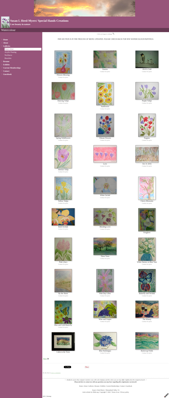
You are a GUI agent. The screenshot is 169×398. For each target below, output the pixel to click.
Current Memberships (12, 68)
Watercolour (9, 49)
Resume (6, 61)
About (5, 43)
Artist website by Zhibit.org (90, 392)
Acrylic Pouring (10, 52)
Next (45, 359)
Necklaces (8, 55)
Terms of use (115, 392)
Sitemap (49, 396)
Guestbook (7, 74)
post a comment (55, 373)
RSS (44, 396)
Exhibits (6, 65)
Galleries (6, 46)
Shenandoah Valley (111, 390)
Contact (6, 71)
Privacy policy (124, 392)
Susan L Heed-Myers (98, 390)
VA (119, 390)
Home (5, 40)
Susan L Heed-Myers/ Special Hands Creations (39, 20)
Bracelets (8, 58)
